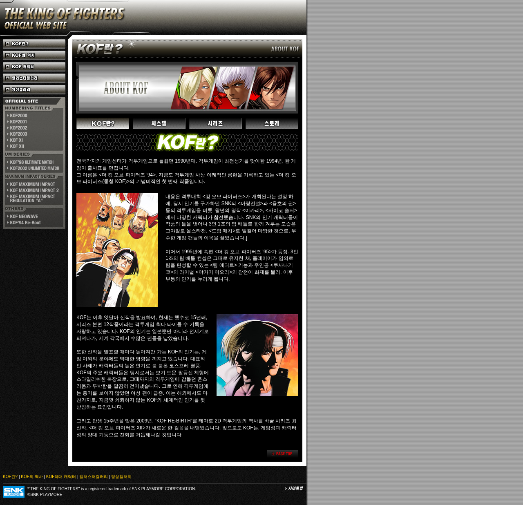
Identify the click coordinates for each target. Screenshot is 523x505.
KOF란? (10, 476)
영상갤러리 (121, 476)
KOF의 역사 (31, 476)
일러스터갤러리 (93, 476)
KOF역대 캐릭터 (61, 476)
